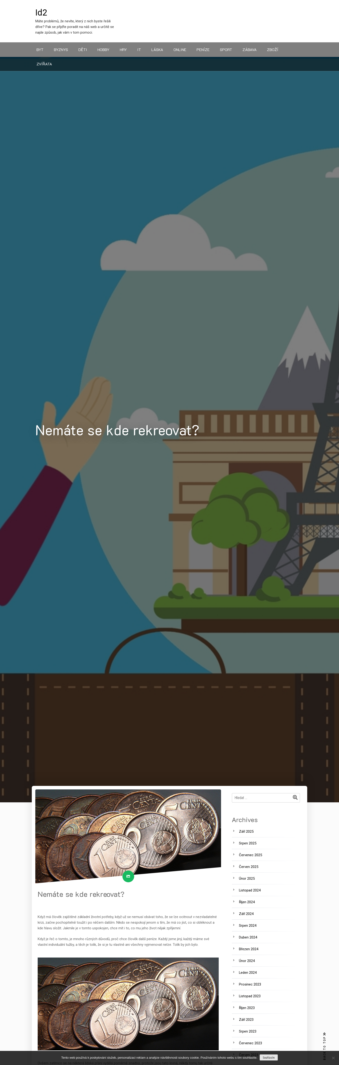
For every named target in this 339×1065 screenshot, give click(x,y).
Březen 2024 (248, 949)
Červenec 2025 (250, 855)
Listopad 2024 (250, 890)
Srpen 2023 (247, 1031)
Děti (82, 49)
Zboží (272, 49)
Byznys (61, 49)
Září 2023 (246, 1019)
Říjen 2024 (247, 902)
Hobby (103, 49)
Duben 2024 (248, 937)
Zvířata (44, 63)
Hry (123, 49)
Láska (157, 49)
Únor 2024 (247, 961)
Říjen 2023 (247, 1008)
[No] (333, 1058)
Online (180, 49)
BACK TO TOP (324, 1046)
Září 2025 (246, 831)
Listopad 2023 (250, 996)
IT (139, 49)
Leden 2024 (248, 972)
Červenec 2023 (250, 1043)
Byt (40, 49)
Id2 (41, 13)
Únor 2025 (247, 878)
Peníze (203, 49)
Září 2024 (246, 914)
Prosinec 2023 (250, 984)
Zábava (249, 49)
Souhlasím (269, 1057)
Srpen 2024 (247, 925)
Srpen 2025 (247, 843)
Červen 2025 (248, 867)
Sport (226, 49)
